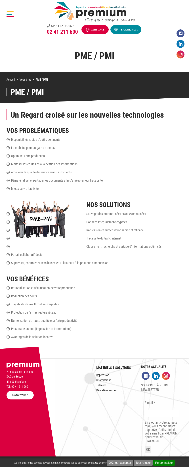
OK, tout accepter (120, 462)
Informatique (103, 380)
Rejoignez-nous (129, 29)
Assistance (97, 29)
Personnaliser (164, 462)
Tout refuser (143, 462)
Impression (102, 375)
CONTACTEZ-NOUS (20, 395)
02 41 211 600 (62, 31)
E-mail (150, 402)
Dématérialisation (106, 390)
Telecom (101, 385)
